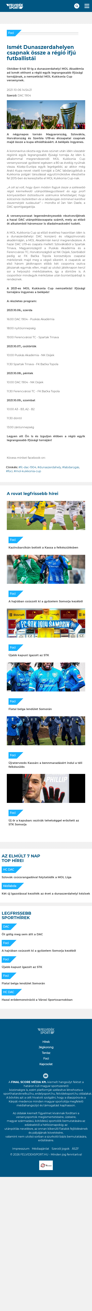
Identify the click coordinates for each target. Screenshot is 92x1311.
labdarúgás (71, 467)
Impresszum (20, 1148)
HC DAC (8, 869)
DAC (6, 926)
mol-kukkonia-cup (28, 471)
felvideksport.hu (67, 1093)
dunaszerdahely (50, 467)
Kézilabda (9, 886)
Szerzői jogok (61, 1148)
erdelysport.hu (45, 1093)
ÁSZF (75, 1148)
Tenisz (46, 1053)
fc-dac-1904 (28, 467)
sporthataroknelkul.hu (18, 1093)
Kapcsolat (46, 1064)
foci (10, 471)
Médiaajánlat (40, 1148)
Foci (11, 33)
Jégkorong (46, 1047)
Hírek (46, 1041)
